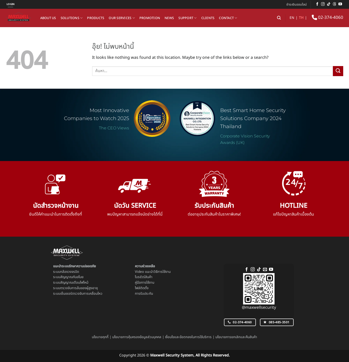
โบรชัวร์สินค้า (143, 277)
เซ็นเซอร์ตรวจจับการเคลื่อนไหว (81, 293)
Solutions (72, 18)
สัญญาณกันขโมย (72, 277)
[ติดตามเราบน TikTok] (328, 4)
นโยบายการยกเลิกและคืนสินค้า (236, 337)
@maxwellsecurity (259, 307)
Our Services (122, 18)
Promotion (149, 18)
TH (301, 17)
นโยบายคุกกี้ (100, 337)
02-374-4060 (327, 17)
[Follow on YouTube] (340, 4)
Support (187, 18)
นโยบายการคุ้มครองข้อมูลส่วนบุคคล (136, 337)
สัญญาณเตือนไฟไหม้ (74, 282)
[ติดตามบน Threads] (334, 4)
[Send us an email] (265, 269)
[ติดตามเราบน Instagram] (323, 4)
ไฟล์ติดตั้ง (141, 288)
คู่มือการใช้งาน (144, 282)
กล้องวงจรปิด (69, 271)
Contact (228, 18)
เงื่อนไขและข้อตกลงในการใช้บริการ (188, 337)
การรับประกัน (144, 293)
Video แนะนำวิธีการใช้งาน (153, 271)
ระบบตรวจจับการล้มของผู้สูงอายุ (75, 288)
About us (48, 18)
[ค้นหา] (279, 18)
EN (292, 17)
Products (95, 18)
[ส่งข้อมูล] (338, 71)
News (169, 18)
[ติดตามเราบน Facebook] (317, 4)
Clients (208, 18)
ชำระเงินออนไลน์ (296, 4)
